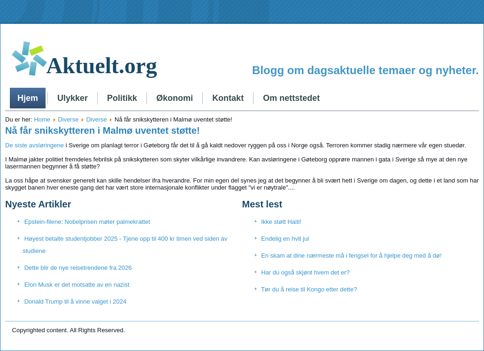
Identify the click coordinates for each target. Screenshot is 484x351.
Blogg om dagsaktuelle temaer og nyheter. (365, 70)
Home (42, 119)
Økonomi (174, 98)
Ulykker (72, 98)
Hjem (27, 98)
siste (21, 145)
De (9, 145)
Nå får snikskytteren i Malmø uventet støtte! (102, 130)
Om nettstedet (291, 98)
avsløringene (46, 145)
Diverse (68, 119)
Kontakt (228, 98)
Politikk (122, 98)
